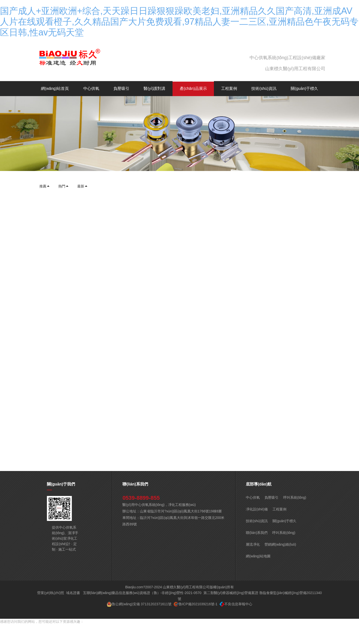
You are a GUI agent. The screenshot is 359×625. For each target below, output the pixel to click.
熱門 (63, 186)
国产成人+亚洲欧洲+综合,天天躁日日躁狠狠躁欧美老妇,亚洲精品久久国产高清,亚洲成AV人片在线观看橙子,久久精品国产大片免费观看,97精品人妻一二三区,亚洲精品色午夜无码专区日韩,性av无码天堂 (179, 21)
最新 (82, 186)
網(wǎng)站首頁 (55, 88)
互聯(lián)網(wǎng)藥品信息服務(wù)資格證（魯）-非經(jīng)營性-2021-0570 (142, 593)
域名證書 (73, 593)
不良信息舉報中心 (238, 604)
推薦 (44, 186)
